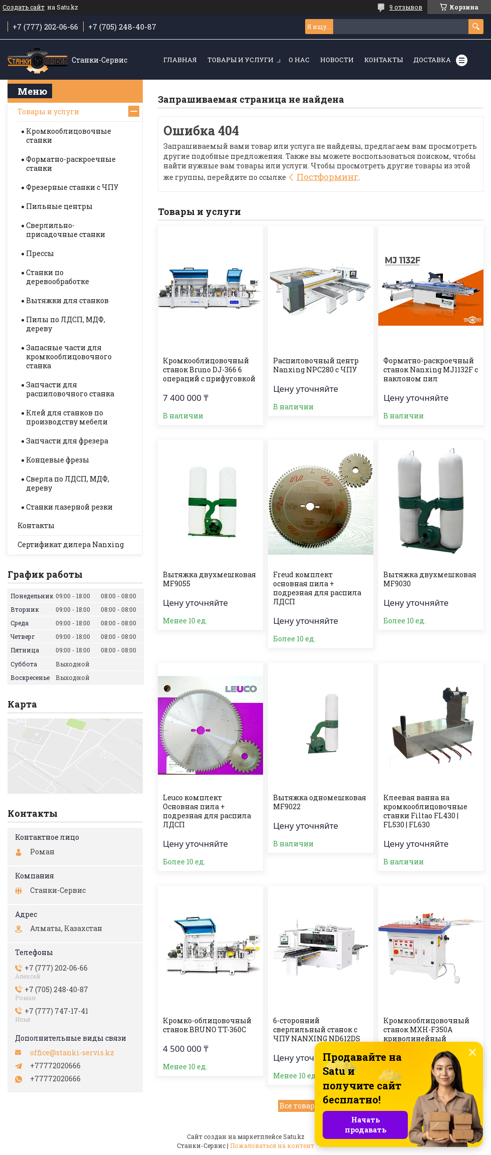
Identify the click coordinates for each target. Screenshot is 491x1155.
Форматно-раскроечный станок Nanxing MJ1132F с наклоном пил (430, 369)
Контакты (383, 59)
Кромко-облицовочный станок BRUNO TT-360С (207, 1025)
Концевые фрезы (57, 460)
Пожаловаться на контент (272, 1145)
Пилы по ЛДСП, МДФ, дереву (65, 324)
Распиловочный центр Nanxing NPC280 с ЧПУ (316, 365)
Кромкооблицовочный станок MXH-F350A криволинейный (426, 1029)
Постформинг (328, 176)
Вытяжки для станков (67, 300)
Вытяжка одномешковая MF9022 (319, 802)
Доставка (432, 59)
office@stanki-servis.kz (72, 1052)
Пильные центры (59, 206)
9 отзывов (405, 7)
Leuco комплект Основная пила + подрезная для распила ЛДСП (207, 811)
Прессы (40, 253)
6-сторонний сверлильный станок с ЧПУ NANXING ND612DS (316, 1029)
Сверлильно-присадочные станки (65, 229)
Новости (337, 59)
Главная (180, 59)
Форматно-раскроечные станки (71, 163)
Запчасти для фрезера (67, 440)
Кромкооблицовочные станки (68, 135)
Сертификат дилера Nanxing (71, 544)
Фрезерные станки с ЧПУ (72, 187)
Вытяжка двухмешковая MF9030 (429, 579)
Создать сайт (24, 7)
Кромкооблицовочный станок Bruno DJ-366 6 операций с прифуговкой (209, 369)
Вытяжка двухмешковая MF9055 (209, 579)
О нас (299, 59)
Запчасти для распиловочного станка (70, 389)
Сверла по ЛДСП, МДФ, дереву (67, 483)
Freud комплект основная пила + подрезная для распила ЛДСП (317, 588)
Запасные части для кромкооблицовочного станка (69, 356)
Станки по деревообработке (57, 277)
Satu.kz (294, 1136)
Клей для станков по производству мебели (67, 417)
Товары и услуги (240, 59)
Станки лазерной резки (69, 507)
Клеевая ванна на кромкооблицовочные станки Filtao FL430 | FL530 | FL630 (425, 811)
